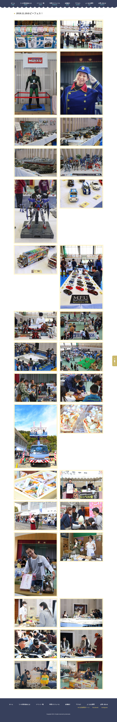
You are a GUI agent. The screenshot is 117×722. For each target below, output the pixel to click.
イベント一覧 (40, 4)
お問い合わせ (102, 4)
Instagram (105, 707)
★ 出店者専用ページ (83, 707)
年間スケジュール (55, 4)
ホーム (13, 4)
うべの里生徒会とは (26, 4)
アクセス (77, 4)
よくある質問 (89, 4)
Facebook (95, 707)
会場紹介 (67, 4)
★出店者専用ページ (114, 361)
